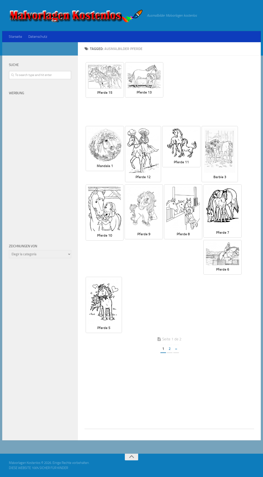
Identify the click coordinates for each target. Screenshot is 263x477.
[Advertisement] (212, 93)
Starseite (15, 36)
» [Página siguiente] (176, 349)
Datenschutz (37, 36)
